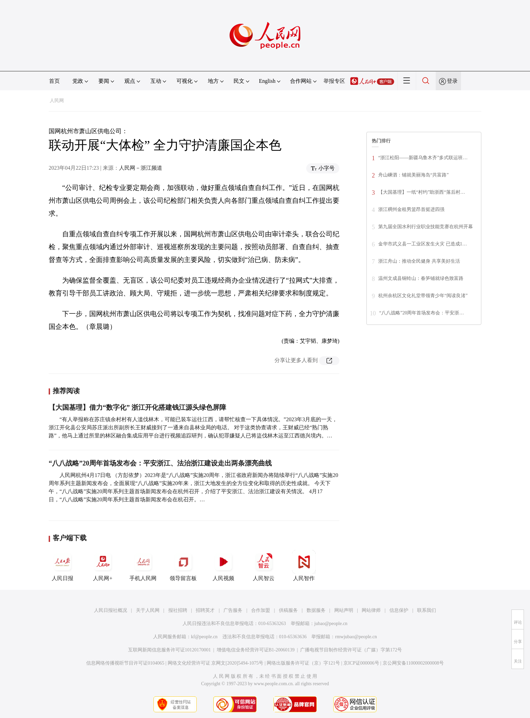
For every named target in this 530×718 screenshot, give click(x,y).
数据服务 (316, 610)
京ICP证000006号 (361, 663)
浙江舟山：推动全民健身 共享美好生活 (419, 261)
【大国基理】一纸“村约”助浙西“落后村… (421, 192)
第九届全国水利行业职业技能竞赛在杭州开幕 (425, 226)
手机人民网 (142, 565)
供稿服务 (288, 610)
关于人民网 (148, 610)
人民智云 (263, 565)
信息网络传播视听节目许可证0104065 (125, 663)
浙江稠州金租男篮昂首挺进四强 (411, 209)
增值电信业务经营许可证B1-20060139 (256, 649)
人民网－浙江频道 (140, 168)
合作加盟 (260, 610)
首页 (54, 81)
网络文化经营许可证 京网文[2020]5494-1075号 (216, 663)
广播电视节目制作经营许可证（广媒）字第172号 (351, 649)
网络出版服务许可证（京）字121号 (303, 663)
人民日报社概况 (110, 610)
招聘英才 (205, 610)
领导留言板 (183, 565)
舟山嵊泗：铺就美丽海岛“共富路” (413, 174)
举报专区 (334, 81)
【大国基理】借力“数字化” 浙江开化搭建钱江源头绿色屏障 (137, 407)
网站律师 (371, 610)
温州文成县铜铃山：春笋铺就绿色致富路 (420, 278)
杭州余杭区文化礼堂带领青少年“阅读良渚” (422, 295)
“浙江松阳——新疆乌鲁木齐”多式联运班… (422, 157)
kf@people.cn (204, 636)
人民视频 (223, 565)
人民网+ (103, 565)
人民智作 (304, 565)
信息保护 (398, 610)
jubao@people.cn (330, 623)
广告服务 (232, 610)
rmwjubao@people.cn (356, 636)
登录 (452, 81)
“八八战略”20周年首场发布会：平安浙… (421, 312)
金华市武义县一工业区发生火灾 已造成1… (422, 243)
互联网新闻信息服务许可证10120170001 (169, 649)
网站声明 (343, 610)
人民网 (57, 100)
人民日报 (62, 565)
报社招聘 (177, 610)
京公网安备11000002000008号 (413, 663)
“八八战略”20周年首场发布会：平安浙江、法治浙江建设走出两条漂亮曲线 (160, 463)
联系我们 (426, 610)
